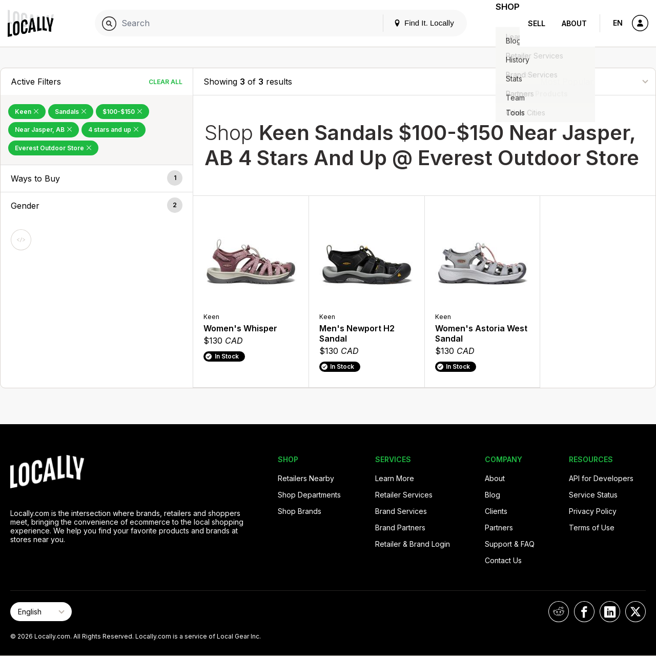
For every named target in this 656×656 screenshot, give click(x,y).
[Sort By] (593, 81)
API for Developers (601, 478)
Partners (499, 527)
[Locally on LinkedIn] (610, 611)
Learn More (394, 478)
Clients (496, 511)
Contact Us (503, 560)
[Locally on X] (635, 611)
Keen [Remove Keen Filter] (27, 111)
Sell (536, 23)
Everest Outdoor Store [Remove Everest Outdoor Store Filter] (53, 148)
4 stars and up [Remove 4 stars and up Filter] (113, 129)
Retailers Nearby (306, 478)
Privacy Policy (593, 511)
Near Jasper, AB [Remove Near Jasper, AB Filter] (43, 129)
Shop (501, 23)
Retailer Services (404, 494)
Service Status (593, 494)
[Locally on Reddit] (558, 611)
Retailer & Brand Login (412, 544)
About (574, 23)
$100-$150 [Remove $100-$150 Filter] (122, 111)
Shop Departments (309, 494)
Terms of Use (591, 527)
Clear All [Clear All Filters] (165, 82)
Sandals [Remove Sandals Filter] (71, 111)
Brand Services (401, 511)
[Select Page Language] (41, 611)
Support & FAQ (510, 544)
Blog (492, 494)
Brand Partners (400, 527)
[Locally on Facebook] (584, 611)
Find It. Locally (411, 22)
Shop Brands (299, 511)
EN (618, 22)
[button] (97, 178)
